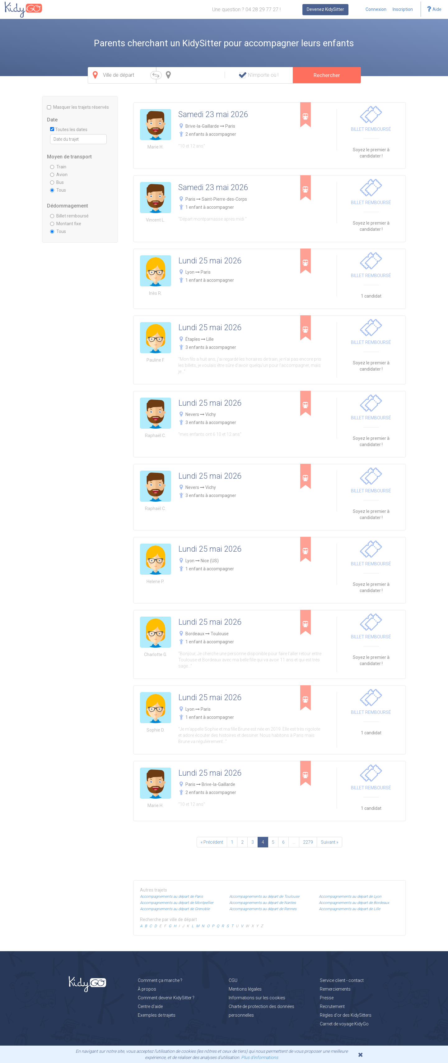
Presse (327, 997)
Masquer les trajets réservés (78, 107)
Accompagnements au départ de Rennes (262, 909)
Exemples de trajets (156, 1015)
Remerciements (335, 989)
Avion (59, 174)
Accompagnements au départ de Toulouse (264, 896)
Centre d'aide (150, 1006)
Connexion (376, 9)
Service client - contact (342, 980)
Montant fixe (65, 223)
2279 (308, 842)
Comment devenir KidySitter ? (166, 997)
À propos (147, 989)
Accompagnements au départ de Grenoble (175, 909)
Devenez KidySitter (325, 9)
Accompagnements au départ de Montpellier (176, 903)
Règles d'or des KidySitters (345, 1015)
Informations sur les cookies (257, 997)
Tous (58, 190)
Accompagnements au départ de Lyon (350, 896)
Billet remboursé (69, 215)
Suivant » (329, 842)
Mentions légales (245, 989)
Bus (57, 182)
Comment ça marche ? (160, 980)
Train (58, 166)
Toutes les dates (68, 129)
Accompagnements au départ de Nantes (262, 903)
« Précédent (212, 842)
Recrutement (332, 1006)
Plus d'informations (259, 1057)
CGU (233, 980)
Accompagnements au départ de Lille (349, 909)
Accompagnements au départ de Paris (171, 896)
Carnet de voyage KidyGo (344, 1023)
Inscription (403, 9)
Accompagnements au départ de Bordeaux (354, 903)
